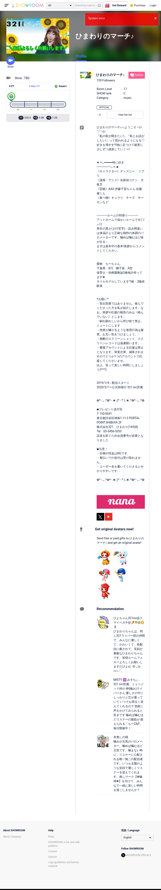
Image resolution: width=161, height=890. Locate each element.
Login (153, 5)
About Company (12, 836)
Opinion (52, 856)
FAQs (51, 836)
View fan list (125, 114)
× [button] (155, 18)
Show (10, 62)
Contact (52, 851)
